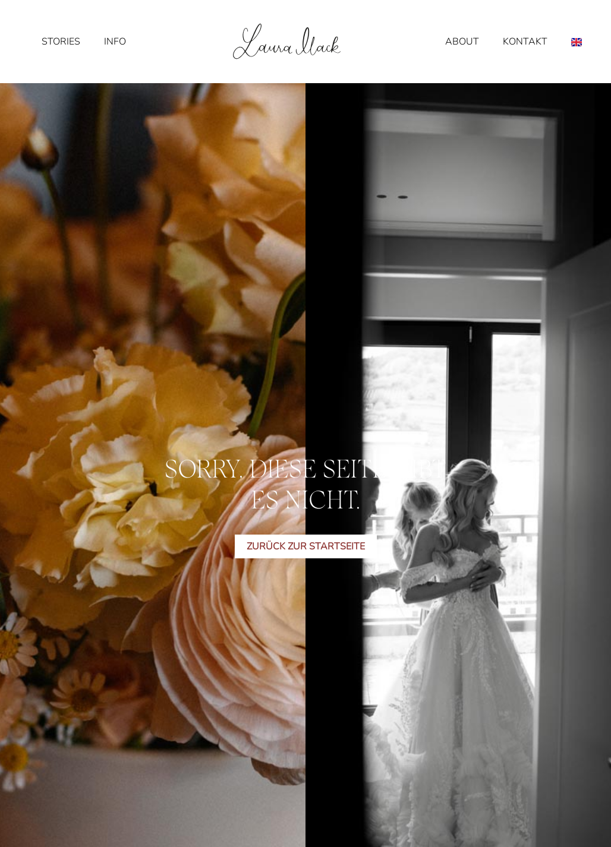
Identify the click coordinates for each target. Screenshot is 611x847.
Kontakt (525, 41)
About (462, 41)
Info (115, 41)
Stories (61, 41)
